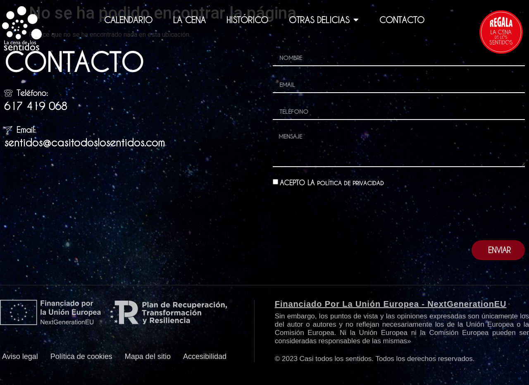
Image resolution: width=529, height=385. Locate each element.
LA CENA (189, 20)
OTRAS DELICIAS (324, 20)
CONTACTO (401, 20)
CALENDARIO (128, 20)
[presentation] (335, 219)
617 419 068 (35, 106)
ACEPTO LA (336, 188)
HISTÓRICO (247, 20)
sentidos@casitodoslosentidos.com (84, 142)
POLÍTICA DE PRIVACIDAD (354, 188)
